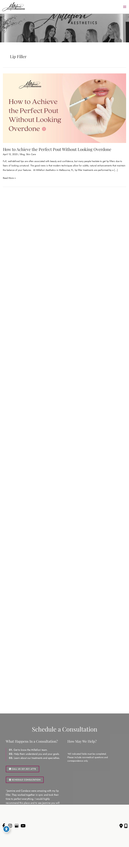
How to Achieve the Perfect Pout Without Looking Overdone (57, 149)
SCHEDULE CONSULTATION (24, 779)
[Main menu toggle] (124, 6)
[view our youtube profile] (23, 825)
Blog (22, 154)
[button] (22, 769)
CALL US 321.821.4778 (22, 768)
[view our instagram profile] (10, 825)
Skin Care (31, 154)
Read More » (9, 178)
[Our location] (126, 826)
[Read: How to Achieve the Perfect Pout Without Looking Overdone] (64, 108)
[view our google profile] (16, 825)
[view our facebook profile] (3, 825)
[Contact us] (121, 826)
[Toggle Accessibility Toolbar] (6, 829)
